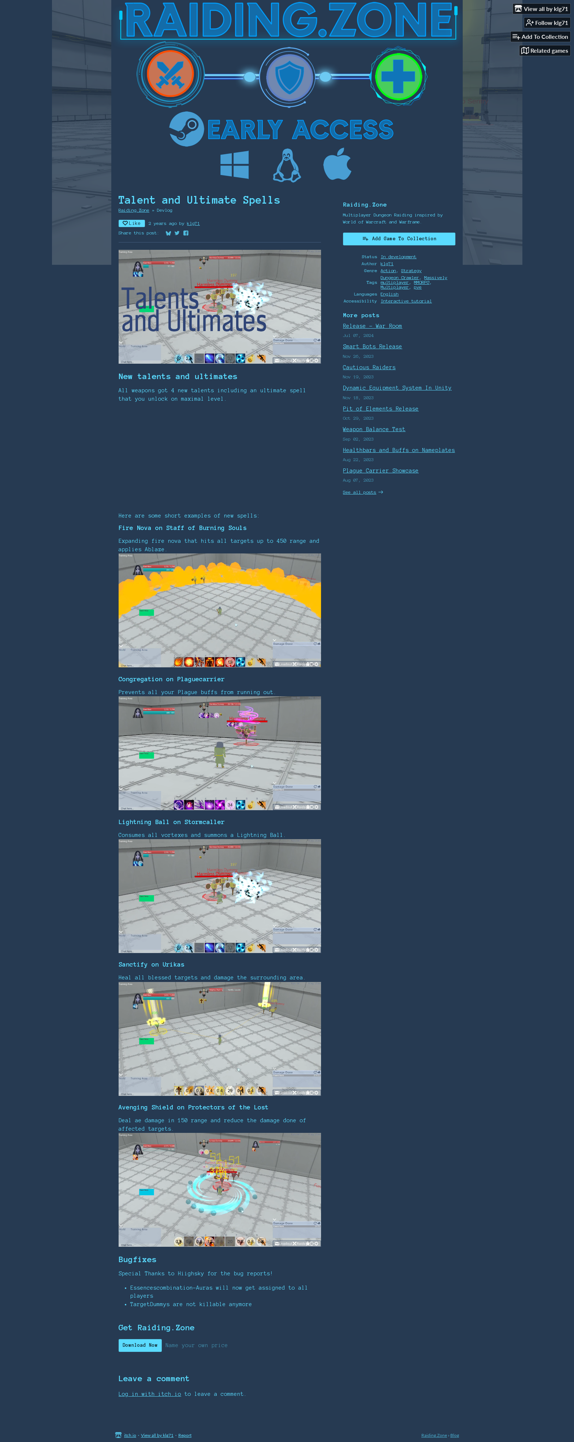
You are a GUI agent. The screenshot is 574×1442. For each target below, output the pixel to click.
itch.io (130, 1435)
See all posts (359, 492)
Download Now (140, 1345)
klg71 (193, 223)
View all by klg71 (157, 1435)
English (390, 294)
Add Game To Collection (399, 238)
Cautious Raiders (369, 367)
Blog (454, 1435)
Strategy (411, 270)
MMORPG (421, 282)
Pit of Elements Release (381, 409)
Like (132, 223)
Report (184, 1435)
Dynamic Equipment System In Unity (397, 388)
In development (399, 256)
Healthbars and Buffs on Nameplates (399, 450)
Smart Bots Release (372, 346)
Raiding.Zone (134, 210)
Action (388, 270)
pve (418, 287)
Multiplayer (395, 287)
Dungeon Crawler (400, 277)
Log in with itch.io (150, 1394)
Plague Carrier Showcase (381, 471)
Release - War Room (372, 326)
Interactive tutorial (406, 301)
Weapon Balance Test (374, 429)
